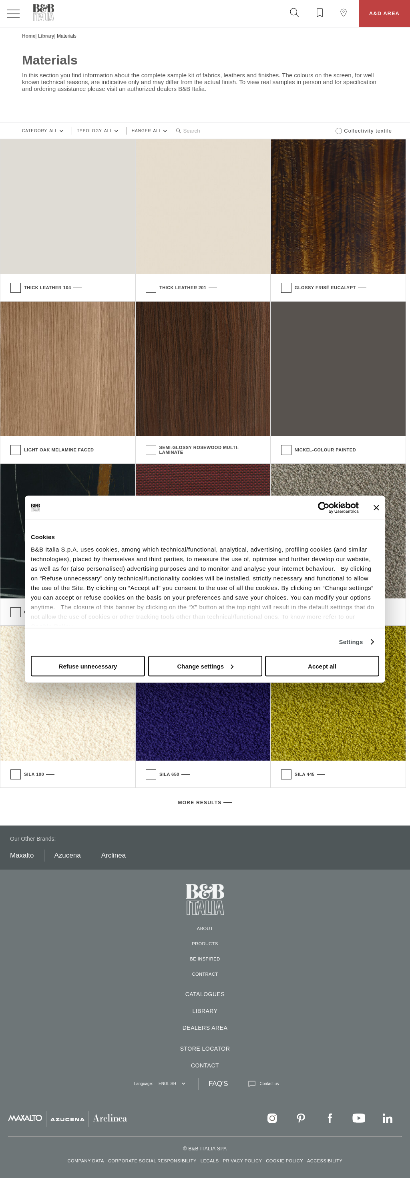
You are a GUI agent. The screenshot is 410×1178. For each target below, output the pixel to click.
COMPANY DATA (86, 1160)
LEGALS (210, 1160)
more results (200, 802)
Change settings (205, 665)
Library (46, 36)
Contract (205, 974)
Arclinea (113, 855)
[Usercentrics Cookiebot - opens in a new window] (324, 507)
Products (205, 943)
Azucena (67, 855)
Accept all (322, 665)
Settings (351, 641)
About (205, 928)
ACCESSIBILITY (324, 1160)
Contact (205, 1065)
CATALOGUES (205, 994)
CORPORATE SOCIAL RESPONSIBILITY (152, 1160)
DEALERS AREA (205, 1028)
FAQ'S (218, 1083)
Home (28, 36)
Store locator (205, 1048)
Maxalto (22, 855)
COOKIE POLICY (284, 1160)
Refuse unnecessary (88, 665)
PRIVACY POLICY (242, 1160)
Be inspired (205, 958)
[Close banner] (376, 507)
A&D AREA (384, 13)
